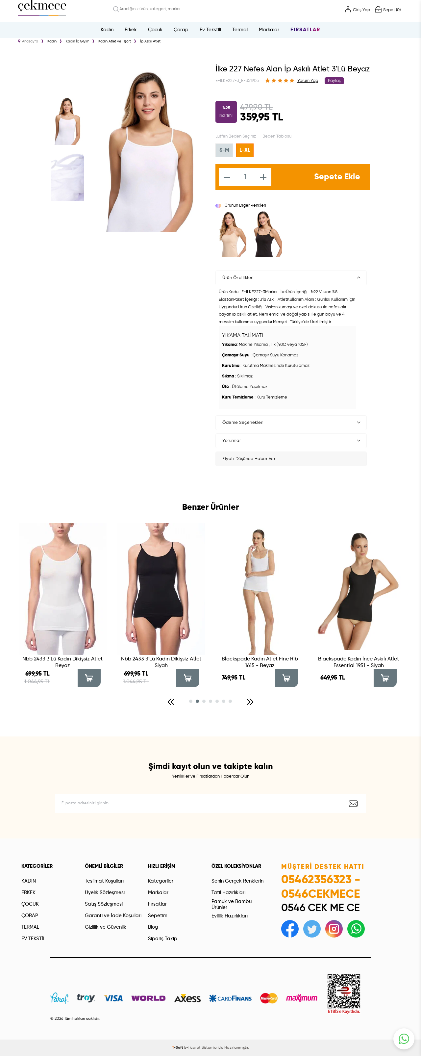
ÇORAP (29, 915)
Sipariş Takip (162, 938)
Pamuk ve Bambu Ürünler (231, 904)
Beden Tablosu (276, 136)
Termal (240, 29)
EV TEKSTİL (33, 938)
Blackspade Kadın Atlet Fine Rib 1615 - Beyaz (260, 662)
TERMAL (30, 927)
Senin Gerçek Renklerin (237, 881)
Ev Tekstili (210, 29)
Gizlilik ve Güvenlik (105, 927)
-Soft (178, 1048)
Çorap (181, 29)
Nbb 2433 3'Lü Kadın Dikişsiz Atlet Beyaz (62, 662)
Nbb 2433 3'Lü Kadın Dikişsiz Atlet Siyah (161, 662)
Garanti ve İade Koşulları (113, 915)
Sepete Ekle (337, 177)
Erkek (131, 29)
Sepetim (157, 915)
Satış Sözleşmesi (104, 904)
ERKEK (28, 892)
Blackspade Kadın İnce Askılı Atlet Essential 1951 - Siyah (358, 662)
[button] (171, 702)
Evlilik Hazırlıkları (229, 916)
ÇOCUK (30, 904)
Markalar (269, 29)
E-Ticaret (192, 1048)
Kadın (107, 29)
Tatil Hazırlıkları (228, 892)
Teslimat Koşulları (104, 881)
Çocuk (155, 29)
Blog (153, 927)
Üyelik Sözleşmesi (105, 892)
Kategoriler (160, 881)
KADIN (28, 881)
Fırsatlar (305, 29)
